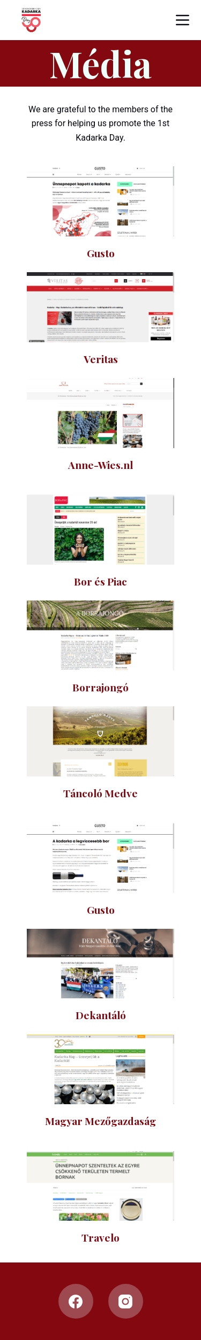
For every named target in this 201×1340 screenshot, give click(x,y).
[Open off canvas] (182, 20)
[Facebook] (75, 1301)
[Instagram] (125, 1301)
